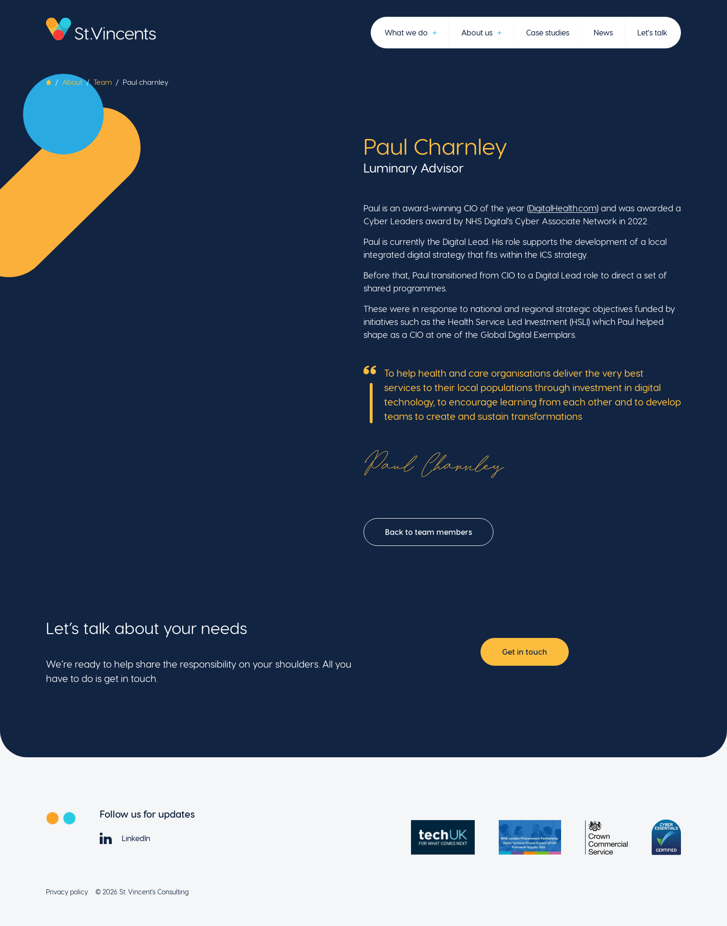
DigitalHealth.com (563, 208)
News (603, 32)
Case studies (547, 32)
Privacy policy (67, 892)
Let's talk (652, 32)
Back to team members (428, 531)
